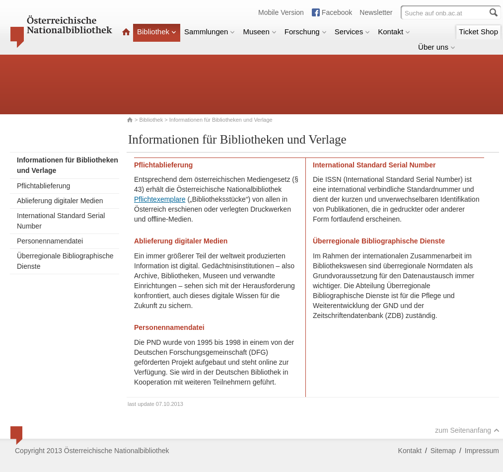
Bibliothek (156, 31)
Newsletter (375, 12)
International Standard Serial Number (61, 221)
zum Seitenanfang (467, 430)
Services (352, 31)
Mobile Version (281, 12)
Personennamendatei (50, 241)
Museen (259, 31)
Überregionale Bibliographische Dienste (65, 261)
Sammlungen (209, 31)
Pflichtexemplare (160, 199)
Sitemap (443, 451)
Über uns (436, 47)
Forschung (306, 31)
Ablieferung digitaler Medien (60, 201)
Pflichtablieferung (43, 186)
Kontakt (394, 31)
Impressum (482, 451)
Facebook (337, 12)
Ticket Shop (478, 31)
